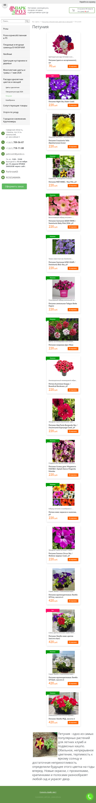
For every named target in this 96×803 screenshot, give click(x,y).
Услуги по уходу (11, 112)
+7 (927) (15, 142)
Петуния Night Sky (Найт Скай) (61, 101)
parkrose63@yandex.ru (15, 154)
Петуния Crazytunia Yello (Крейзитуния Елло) (59, 141)
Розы (5, 28)
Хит (53, 76)
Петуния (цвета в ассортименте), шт (63, 61)
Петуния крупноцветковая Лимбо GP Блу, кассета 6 (63, 596)
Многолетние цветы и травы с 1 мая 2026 (14, 71)
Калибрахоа (10, 100)
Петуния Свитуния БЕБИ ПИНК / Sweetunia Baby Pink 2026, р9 (62, 222)
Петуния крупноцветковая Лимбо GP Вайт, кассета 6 (63, 678)
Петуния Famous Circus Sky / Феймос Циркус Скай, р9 (61, 554)
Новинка (52, 156)
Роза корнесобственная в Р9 (14, 36)
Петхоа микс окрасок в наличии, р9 (63, 513)
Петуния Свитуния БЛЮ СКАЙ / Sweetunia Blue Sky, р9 (62, 263)
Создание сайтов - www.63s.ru (48, 797)
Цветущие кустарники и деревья (15, 62)
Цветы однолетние (12, 87)
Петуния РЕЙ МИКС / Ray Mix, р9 (63, 182)
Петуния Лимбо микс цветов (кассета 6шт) (61, 637)
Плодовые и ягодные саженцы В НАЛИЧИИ (14, 46)
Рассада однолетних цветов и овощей (13, 80)
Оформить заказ (14, 186)
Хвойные (7, 54)
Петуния (9, 96)
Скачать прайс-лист (48, 792)
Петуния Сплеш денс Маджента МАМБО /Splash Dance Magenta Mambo (62, 468)
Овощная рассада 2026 (14, 92)
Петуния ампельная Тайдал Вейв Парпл (63, 304)
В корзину (73, 66)
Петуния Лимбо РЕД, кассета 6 (62, 719)
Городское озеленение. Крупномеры (14, 120)
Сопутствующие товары (15, 105)
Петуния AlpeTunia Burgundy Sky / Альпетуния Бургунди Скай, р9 (63, 426)
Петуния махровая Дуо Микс (61, 345)
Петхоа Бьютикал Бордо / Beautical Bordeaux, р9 (60, 385)
